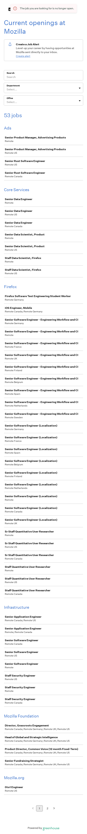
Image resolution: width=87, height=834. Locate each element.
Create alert (23, 56)
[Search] (43, 77)
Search (10, 73)
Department (13, 85)
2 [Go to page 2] (47, 808)
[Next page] (54, 808)
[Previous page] (32, 808)
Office (10, 98)
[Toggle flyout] (80, 88)
